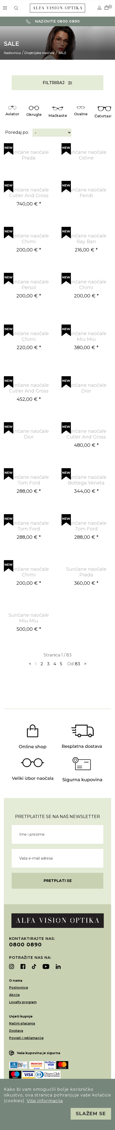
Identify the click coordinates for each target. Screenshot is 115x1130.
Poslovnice (18, 987)
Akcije (14, 995)
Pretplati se (58, 880)
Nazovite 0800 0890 (53, 21)
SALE (62, 53)
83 (77, 663)
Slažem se (91, 1113)
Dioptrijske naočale (39, 53)
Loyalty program (23, 1002)
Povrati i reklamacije (26, 1038)
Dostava (16, 1031)
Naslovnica (12, 53)
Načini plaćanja (22, 1023)
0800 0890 (25, 944)
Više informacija (45, 1100)
